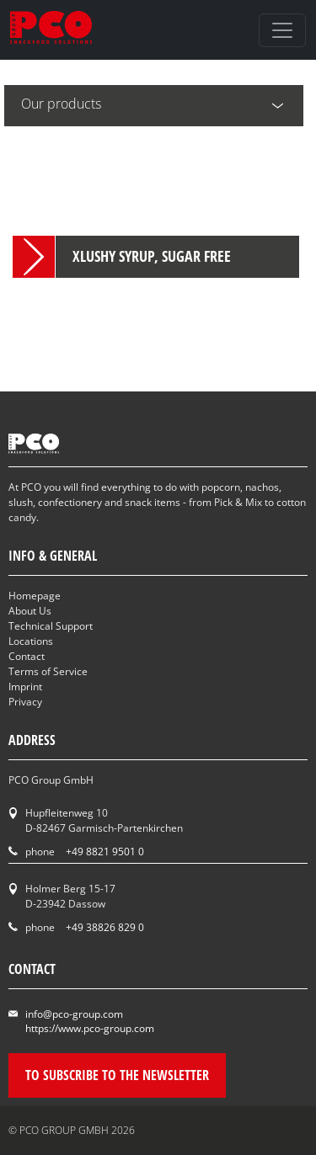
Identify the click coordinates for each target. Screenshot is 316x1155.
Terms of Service (48, 671)
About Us (29, 611)
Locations (30, 641)
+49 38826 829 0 (105, 927)
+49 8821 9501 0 (105, 851)
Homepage (34, 595)
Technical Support (50, 626)
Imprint (25, 686)
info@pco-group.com (74, 1014)
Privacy (25, 702)
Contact (26, 656)
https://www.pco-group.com (89, 1028)
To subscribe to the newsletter (117, 1075)
